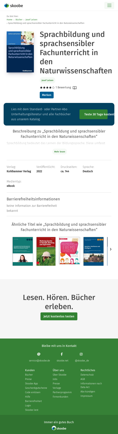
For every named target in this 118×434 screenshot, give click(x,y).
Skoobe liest (31, 409)
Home (9, 19)
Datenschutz (87, 374)
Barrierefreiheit (33, 401)
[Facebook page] (62, 357)
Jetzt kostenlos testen (59, 316)
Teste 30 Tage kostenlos (96, 114)
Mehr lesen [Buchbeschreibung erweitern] (59, 151)
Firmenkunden (60, 396)
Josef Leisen (31, 19)
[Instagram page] (82, 357)
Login (28, 405)
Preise (28, 379)
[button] (110, 249)
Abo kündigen (88, 391)
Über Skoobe (59, 374)
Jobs (55, 379)
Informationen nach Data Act (91, 385)
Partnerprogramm (62, 392)
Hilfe (27, 396)
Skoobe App (31, 383)
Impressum (87, 396)
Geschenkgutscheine (36, 387)
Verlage (57, 387)
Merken (46, 95)
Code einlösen (32, 392)
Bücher (19, 19)
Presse (56, 383)
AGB (83, 379)
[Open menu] (109, 5)
